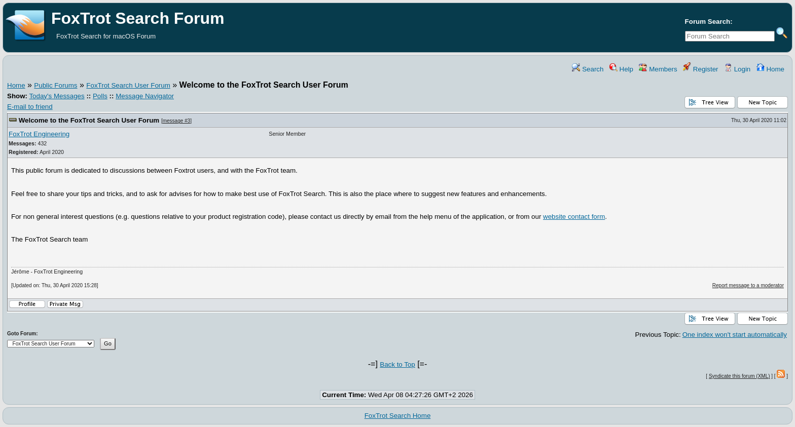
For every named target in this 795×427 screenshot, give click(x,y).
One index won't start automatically (734, 334)
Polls (100, 96)
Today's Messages (56, 96)
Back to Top (397, 364)
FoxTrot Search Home (398, 415)
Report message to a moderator (748, 285)
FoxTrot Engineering (39, 134)
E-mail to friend (30, 106)
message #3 (176, 121)
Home (770, 69)
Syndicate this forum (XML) (739, 376)
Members (658, 69)
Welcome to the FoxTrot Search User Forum (89, 120)
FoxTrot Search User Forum (128, 85)
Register (700, 69)
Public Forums (55, 85)
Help (621, 69)
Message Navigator (145, 96)
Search (587, 69)
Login (737, 69)
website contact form (574, 216)
